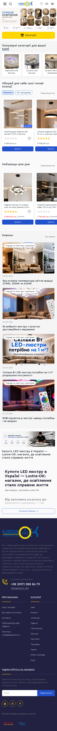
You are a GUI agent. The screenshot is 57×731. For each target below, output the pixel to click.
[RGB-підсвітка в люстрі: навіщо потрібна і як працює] (28, 395)
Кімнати (34, 613)
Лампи (34, 650)
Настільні (35, 639)
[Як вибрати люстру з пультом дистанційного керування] (28, 303)
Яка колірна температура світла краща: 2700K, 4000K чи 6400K (28, 282)
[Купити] (17, 148)
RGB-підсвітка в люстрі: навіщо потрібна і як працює (28, 419)
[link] (17, 114)
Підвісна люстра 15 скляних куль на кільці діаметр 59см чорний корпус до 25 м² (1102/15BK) (16, 206)
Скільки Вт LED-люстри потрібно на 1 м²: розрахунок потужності (28, 374)
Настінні (34, 634)
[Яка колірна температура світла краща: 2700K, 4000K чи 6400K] (28, 257)
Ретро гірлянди (38, 655)
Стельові (35, 618)
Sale (33, 607)
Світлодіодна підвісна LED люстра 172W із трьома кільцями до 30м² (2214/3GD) (17, 133)
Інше (33, 660)
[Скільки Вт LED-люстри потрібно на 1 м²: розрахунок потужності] (28, 349)
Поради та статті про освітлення (20, 246)
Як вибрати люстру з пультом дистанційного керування (21, 328)
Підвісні (34, 623)
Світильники (36, 628)
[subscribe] (19, 693)
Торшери (35, 644)
